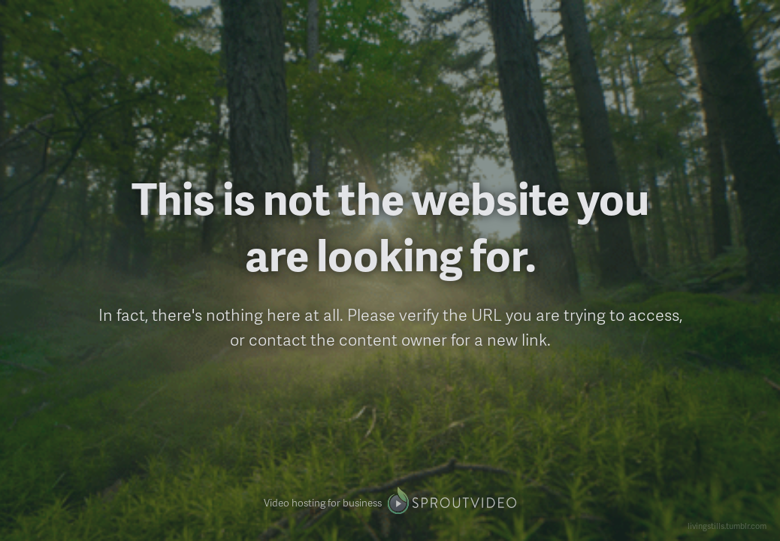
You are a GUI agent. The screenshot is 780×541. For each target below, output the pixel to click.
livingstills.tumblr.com (727, 525)
